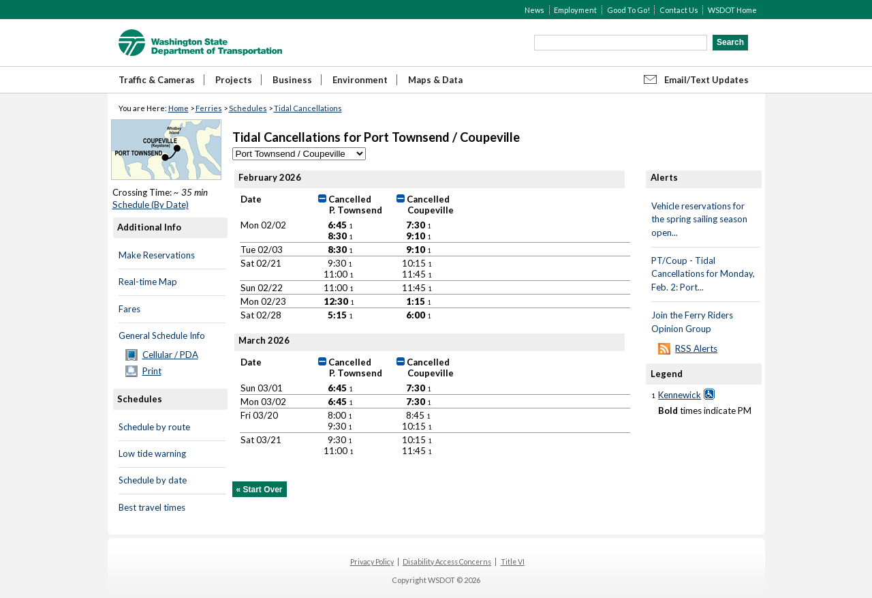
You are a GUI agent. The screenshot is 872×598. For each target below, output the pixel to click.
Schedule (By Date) (150, 204)
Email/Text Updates (706, 79)
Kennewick (679, 394)
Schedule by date (153, 480)
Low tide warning (152, 453)
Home (178, 108)
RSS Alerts (696, 348)
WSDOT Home (732, 9)
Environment (360, 79)
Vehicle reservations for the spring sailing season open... (699, 219)
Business (292, 79)
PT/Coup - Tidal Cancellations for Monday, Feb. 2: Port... (703, 274)
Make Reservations (157, 255)
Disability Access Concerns (447, 562)
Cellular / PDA (170, 354)
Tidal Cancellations (308, 108)
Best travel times (152, 507)
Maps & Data (435, 79)
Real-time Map (148, 281)
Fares (129, 308)
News (534, 9)
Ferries (209, 108)
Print (151, 370)
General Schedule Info (162, 335)
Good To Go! (628, 9)
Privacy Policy (372, 562)
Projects (233, 79)
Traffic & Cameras (157, 79)
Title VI (513, 562)
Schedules (248, 108)
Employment (575, 9)
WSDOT (200, 42)
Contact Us (678, 9)
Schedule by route (154, 426)
